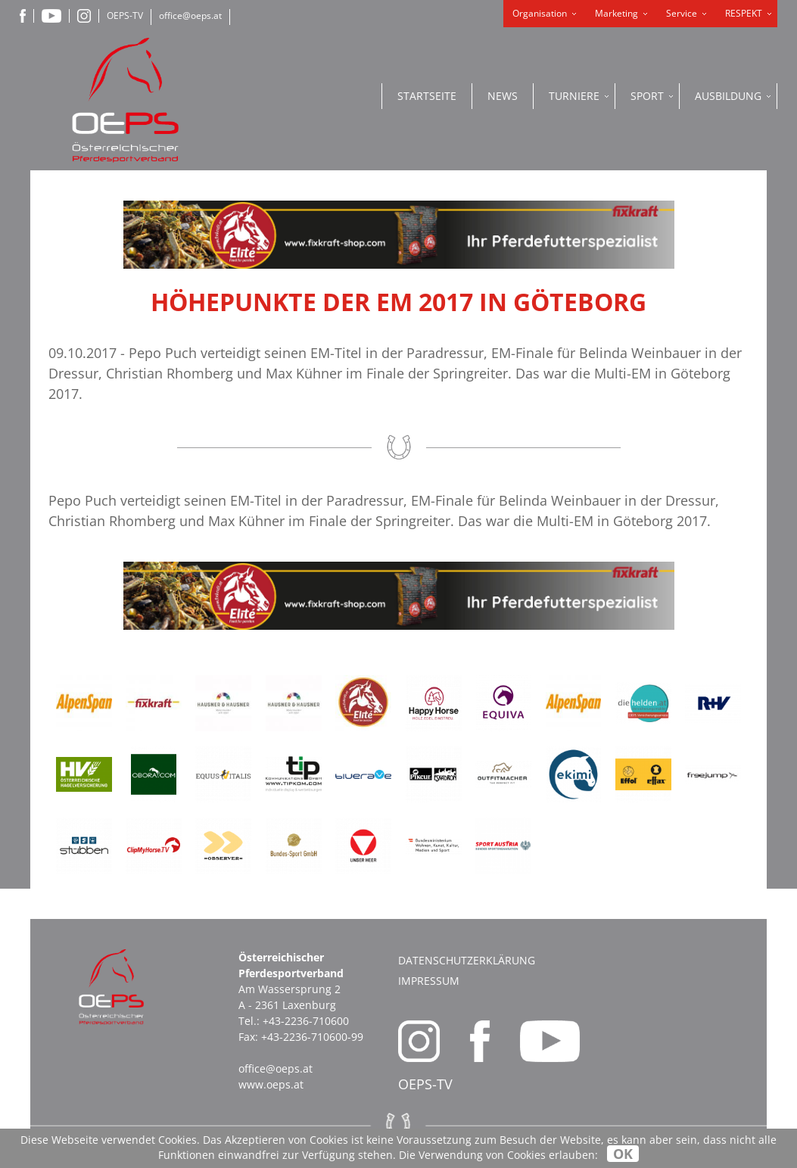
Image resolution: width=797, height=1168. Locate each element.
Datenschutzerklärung (466, 960)
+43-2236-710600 (306, 1021)
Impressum (428, 980)
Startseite (426, 96)
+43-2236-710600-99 (312, 1036)
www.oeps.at (271, 1084)
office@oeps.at (190, 15)
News (502, 96)
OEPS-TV (125, 15)
